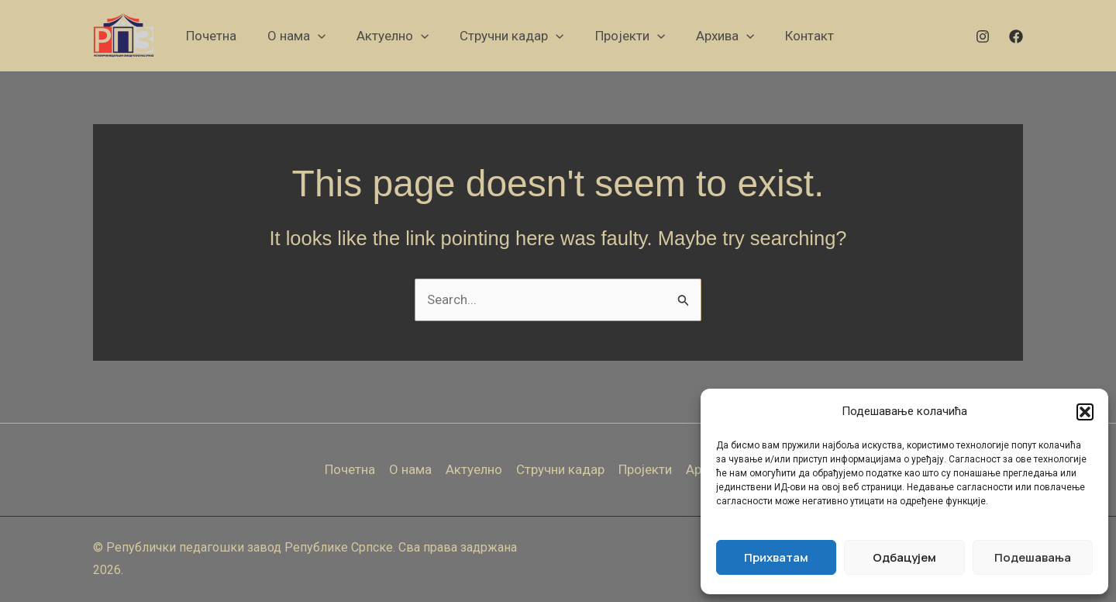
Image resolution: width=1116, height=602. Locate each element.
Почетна (350, 469)
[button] (1085, 412)
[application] (318, 36)
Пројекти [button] (645, 469)
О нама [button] (410, 469)
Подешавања (1032, 557)
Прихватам (776, 557)
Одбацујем (904, 557)
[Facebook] (1016, 36)
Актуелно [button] (474, 469)
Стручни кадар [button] (560, 469)
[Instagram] (983, 36)
